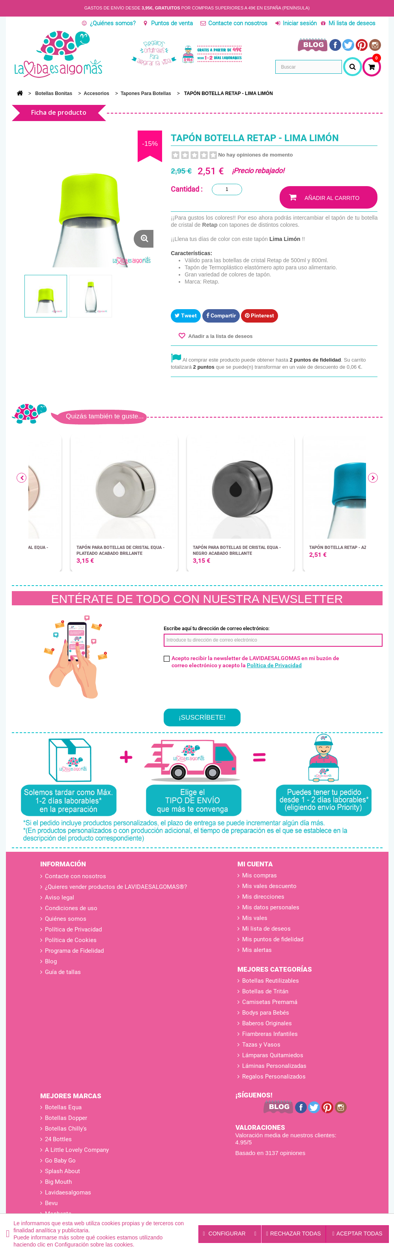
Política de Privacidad (274, 665)
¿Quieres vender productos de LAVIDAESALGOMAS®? (115, 886)
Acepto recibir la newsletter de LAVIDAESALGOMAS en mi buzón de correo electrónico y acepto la (255, 661)
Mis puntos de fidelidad (272, 939)
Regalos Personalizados (274, 1076)
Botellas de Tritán (265, 991)
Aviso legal (58, 897)
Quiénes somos (64, 918)
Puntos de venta (172, 23)
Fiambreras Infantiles (270, 1034)
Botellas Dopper (66, 1118)
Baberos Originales (267, 1023)
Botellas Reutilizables (270, 980)
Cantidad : (186, 189)
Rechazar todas (293, 1233)
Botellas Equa (63, 1107)
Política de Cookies (70, 940)
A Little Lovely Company (77, 1149)
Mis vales (254, 918)
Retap (210, 225)
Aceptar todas (357, 1233)
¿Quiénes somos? (113, 23)
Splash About (62, 1171)
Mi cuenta (255, 864)
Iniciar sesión (300, 23)
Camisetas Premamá (269, 1002)
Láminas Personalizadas (274, 1065)
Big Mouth (58, 1181)
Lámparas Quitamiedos (272, 1055)
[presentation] (224, 686)
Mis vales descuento (269, 886)
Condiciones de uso (70, 908)
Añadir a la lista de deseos (219, 336)
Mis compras (259, 875)
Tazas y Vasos (261, 1044)
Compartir (221, 315)
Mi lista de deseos (352, 23)
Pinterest (259, 315)
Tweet (186, 315)
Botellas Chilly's (66, 1128)
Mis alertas (257, 950)
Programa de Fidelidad (73, 950)
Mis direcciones (263, 896)
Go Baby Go (60, 1160)
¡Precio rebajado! (258, 170)
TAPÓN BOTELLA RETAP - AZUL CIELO (306, 547)
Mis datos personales (270, 907)
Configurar (230, 1234)
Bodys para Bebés (265, 1012)
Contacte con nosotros (237, 23)
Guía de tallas (62, 972)
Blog (50, 961)
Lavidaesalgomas (68, 1192)
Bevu (51, 1203)
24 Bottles (58, 1139)
